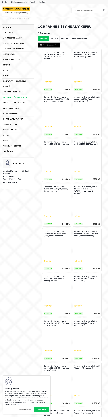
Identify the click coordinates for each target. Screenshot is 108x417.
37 (80, 367)
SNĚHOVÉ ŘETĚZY (10, 130)
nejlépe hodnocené (79, 38)
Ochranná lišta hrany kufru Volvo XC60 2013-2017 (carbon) (72, 99)
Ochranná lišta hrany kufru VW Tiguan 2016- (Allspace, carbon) (72, 279)
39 (88, 367)
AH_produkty (8, 32)
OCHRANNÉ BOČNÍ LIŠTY (12, 92)
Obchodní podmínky (19, 2)
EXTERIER (6, 65)
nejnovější (65, 38)
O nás (7, 2)
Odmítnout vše (25, 410)
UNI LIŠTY (6, 140)
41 (95, 367)
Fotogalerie (33, 2)
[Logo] (16, 10)
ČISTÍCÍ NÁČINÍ (9, 54)
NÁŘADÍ (6, 86)
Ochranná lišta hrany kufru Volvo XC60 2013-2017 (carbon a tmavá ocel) (49, 235)
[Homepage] (2, 2)
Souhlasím (41, 409)
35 (73, 367)
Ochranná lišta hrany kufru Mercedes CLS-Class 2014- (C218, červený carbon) (72, 55)
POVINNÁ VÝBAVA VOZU (13, 119)
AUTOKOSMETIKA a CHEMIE (14, 43)
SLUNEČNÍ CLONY (10, 124)
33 (65, 367)
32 (61, 367)
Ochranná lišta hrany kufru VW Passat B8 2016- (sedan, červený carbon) (49, 100)
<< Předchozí (46, 367)
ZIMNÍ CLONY (8, 151)
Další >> (100, 367)
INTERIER (6, 76)
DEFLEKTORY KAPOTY (11, 59)
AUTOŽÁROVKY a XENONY (13, 49)
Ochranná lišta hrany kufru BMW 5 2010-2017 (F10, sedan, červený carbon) (49, 145)
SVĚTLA (6, 135)
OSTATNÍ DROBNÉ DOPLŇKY (14, 103)
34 (69, 367)
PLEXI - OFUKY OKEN (11, 108)
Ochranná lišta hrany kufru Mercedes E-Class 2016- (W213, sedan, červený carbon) (94, 56)
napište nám (11, 182)
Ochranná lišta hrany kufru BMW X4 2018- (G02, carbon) (83, 323)
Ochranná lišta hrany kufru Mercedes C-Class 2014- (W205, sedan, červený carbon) (49, 56)
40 (91, 367)
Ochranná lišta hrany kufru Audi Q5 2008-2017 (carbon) (94, 99)
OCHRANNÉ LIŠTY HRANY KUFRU (15, 97)
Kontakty (42, 2)
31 (57, 367)
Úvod (5, 19)
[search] (104, 11)
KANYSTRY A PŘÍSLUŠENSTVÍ (14, 81)
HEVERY (6, 70)
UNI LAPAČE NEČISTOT (12, 146)
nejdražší (54, 38)
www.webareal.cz (62, 415)
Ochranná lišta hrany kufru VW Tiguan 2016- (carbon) (49, 278)
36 (76, 367)
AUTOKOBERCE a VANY (12, 38)
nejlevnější (43, 38)
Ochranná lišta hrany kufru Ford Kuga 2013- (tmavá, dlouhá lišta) (95, 189)
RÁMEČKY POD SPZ (10, 113)
